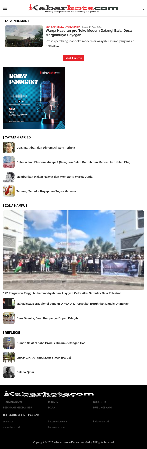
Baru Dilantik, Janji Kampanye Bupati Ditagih (47, 318)
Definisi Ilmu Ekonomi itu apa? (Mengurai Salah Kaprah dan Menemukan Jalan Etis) (73, 162)
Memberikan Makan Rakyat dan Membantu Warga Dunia (54, 176)
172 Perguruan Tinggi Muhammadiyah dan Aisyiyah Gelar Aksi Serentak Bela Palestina (62, 293)
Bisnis (49, 27)
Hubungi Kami (102, 407)
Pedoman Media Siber (17, 407)
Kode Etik (99, 401)
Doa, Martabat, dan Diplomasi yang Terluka (45, 147)
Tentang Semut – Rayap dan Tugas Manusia (46, 191)
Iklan (52, 407)
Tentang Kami (12, 401)
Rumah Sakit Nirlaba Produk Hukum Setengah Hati (51, 343)
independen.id (101, 421)
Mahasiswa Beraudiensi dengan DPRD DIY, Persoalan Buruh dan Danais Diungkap (72, 303)
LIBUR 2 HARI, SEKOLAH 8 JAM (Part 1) (43, 357)
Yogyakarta (73, 27)
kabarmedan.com (57, 421)
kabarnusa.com (56, 427)
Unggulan (59, 27)
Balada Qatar (25, 372)
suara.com (8, 421)
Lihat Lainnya (73, 58)
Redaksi (53, 401)
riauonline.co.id (11, 427)
